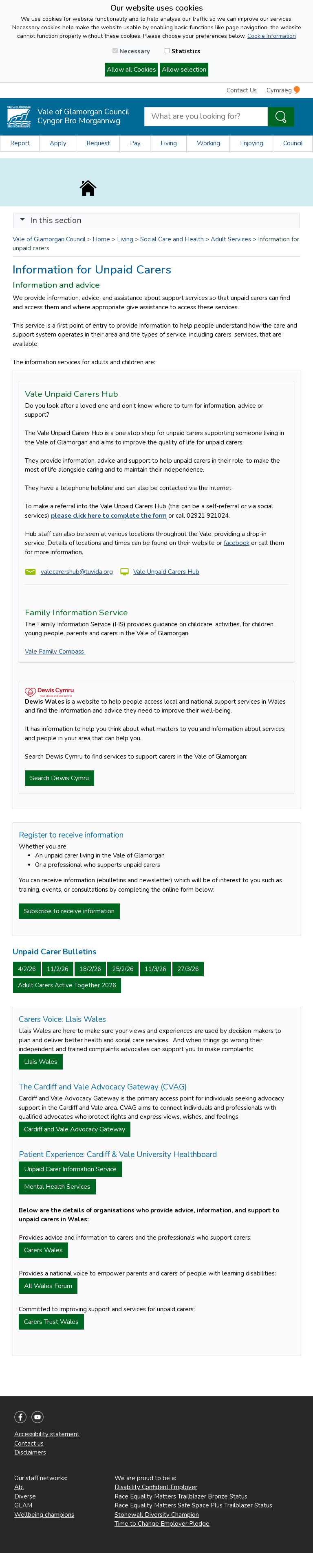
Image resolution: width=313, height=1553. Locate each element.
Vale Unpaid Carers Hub (166, 572)
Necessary (131, 51)
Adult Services (231, 239)
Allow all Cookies (131, 69)
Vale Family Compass (55, 651)
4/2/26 (27, 969)
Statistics (183, 51)
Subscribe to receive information (69, 911)
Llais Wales (40, 1061)
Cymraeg (283, 90)
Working (208, 143)
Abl (19, 1487)
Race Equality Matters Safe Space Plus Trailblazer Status (193, 1505)
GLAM (23, 1505)
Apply (58, 143)
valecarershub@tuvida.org (77, 572)
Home (101, 239)
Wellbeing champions (44, 1515)
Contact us (29, 1443)
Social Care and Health (172, 239)
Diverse (25, 1496)
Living (169, 143)
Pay (135, 143)
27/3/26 (188, 969)
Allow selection (184, 69)
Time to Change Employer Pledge (162, 1524)
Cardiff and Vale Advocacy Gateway (74, 1129)
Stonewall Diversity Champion (157, 1515)
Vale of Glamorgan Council (49, 239)
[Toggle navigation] (156, 220)
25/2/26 (123, 969)
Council (293, 143)
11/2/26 (57, 969)
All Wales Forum (48, 1286)
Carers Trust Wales (51, 1321)
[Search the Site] (281, 117)
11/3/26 (155, 969)
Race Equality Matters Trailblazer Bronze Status (181, 1496)
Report (20, 143)
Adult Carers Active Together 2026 (67, 985)
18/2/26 (90, 969)
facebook (236, 543)
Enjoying (251, 143)
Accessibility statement (46, 1434)
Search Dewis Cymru (59, 778)
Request (98, 143)
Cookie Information (271, 36)
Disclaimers (30, 1452)
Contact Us (242, 90)
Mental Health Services (57, 1186)
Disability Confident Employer (156, 1487)
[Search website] (206, 116)
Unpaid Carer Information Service (70, 1169)
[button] (22, 220)
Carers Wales (43, 1250)
